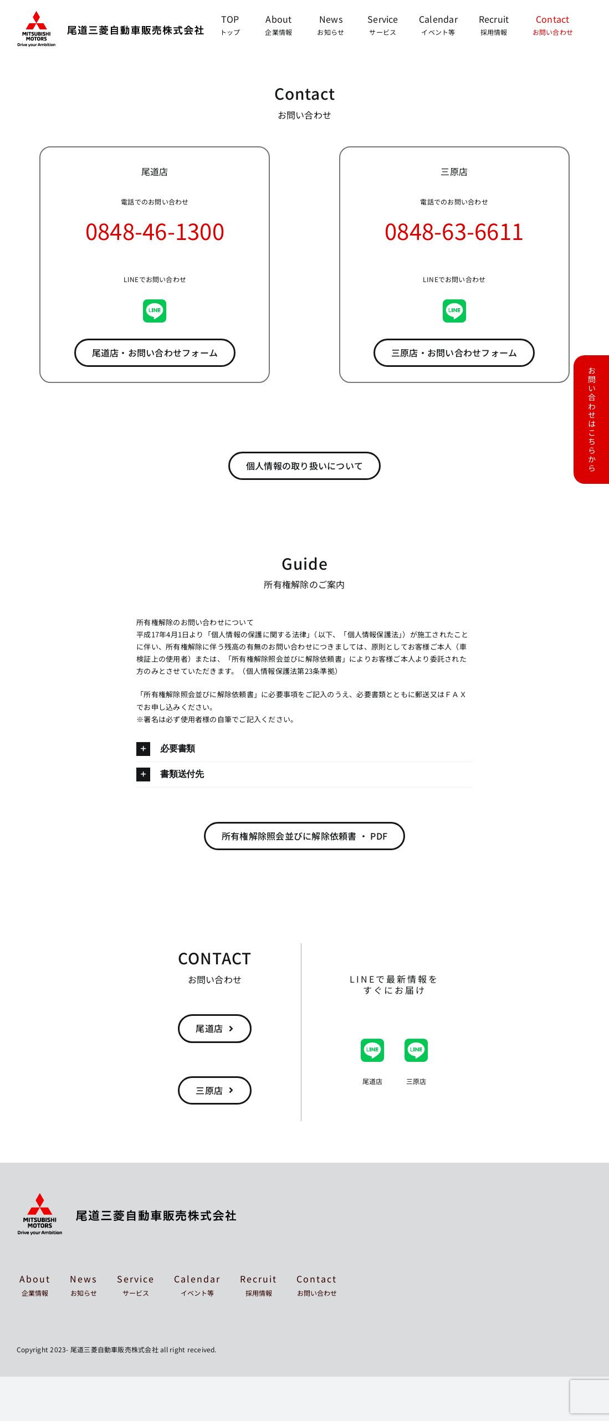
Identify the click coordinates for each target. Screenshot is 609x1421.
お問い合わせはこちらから (591, 419)
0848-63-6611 (454, 230)
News (83, 1284)
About (34, 1284)
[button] (304, 749)
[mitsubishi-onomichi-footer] (127, 1197)
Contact (316, 1284)
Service (136, 1284)
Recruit (258, 1284)
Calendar (197, 1284)
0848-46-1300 (154, 230)
